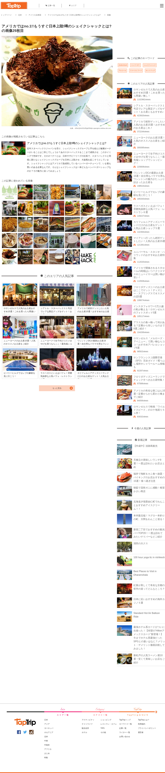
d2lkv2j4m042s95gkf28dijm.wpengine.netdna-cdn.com (93, 128)
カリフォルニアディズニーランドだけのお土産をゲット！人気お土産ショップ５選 (149, 225)
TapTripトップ (125, 720)
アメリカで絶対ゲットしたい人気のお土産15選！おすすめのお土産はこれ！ (149, 124)
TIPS (102, 728)
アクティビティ (88, 720)
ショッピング (105, 720)
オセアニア (48, 732)
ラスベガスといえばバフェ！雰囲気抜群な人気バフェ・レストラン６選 (149, 209)
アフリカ (47, 749)
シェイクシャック (150, 65)
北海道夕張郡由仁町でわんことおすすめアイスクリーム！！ (149, 505)
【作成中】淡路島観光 (146, 446)
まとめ (47, 753)
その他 (103, 732)
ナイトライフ (87, 724)
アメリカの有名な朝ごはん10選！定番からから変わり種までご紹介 (149, 393)
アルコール (122, 70)
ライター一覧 (124, 732)
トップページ (6, 15)
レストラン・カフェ (108, 724)
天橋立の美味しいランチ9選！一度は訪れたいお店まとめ (149, 463)
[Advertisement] (141, 38)
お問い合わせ (124, 737)
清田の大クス (141, 543)
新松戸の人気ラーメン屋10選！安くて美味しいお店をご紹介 (149, 659)
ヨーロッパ (48, 728)
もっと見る (57, 388)
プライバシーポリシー (147, 728)
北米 (20, 15)
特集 (46, 758)
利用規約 (141, 724)
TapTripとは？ (143, 720)
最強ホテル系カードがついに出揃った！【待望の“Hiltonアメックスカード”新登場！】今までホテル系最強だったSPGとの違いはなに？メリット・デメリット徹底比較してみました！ (149, 638)
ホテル (84, 732)
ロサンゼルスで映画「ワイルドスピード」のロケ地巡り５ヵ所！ (149, 409)
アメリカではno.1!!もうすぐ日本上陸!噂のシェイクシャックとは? (74, 15)
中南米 (47, 745)
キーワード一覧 (125, 724)
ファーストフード (136, 70)
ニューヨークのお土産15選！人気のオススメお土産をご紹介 (149, 140)
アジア (47, 724)
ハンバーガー (135, 65)
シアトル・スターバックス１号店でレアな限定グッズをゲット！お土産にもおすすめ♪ (149, 108)
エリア (72, 5)
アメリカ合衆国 (34, 15)
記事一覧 (50, 5)
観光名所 (85, 728)
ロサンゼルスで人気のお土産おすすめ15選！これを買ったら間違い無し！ (149, 92)
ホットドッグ (150, 70)
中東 (46, 741)
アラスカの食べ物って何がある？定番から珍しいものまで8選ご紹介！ (149, 325)
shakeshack (123, 65)
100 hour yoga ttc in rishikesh (149, 557)
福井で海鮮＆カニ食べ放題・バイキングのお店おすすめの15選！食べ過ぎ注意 (149, 477)
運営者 (140, 732)
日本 (46, 720)
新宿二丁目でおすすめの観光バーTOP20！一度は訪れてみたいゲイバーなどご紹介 (149, 533)
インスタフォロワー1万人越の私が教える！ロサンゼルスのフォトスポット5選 (149, 309)
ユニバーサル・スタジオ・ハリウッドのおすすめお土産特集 (149, 255)
